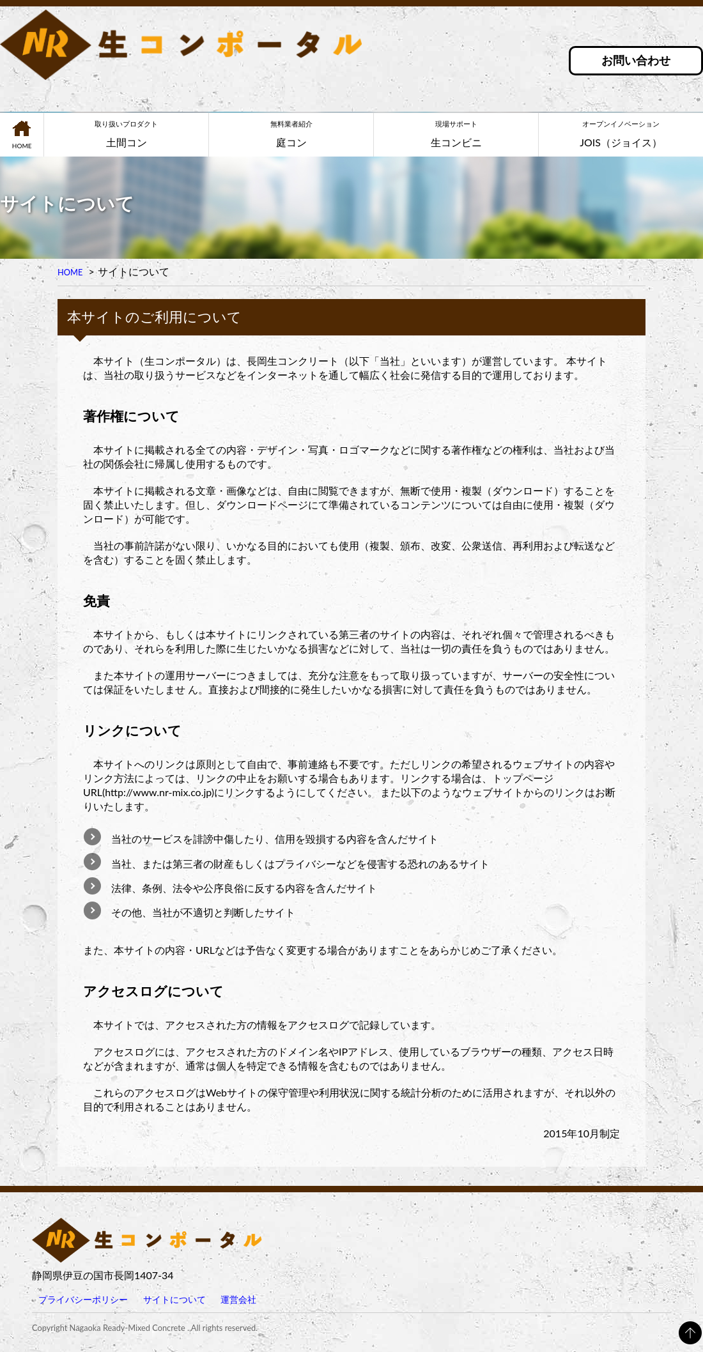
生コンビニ (456, 133)
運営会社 (238, 1299)
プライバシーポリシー (83, 1299)
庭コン (291, 133)
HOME (22, 146)
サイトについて (174, 1299)
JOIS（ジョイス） (621, 133)
